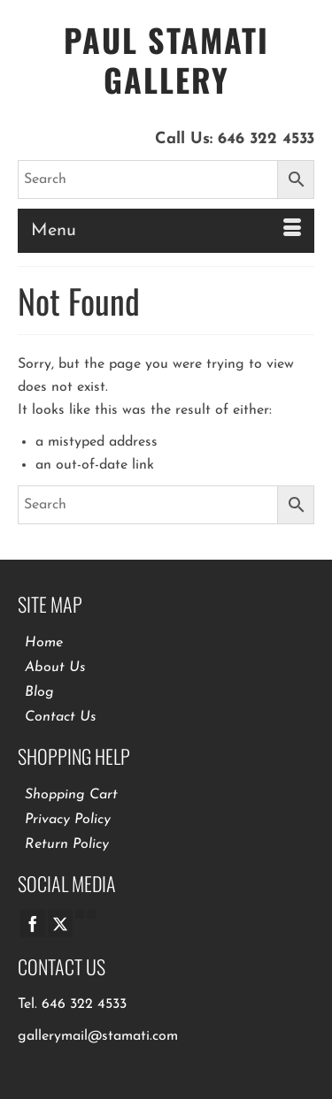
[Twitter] (60, 923)
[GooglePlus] (79, 914)
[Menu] (166, 231)
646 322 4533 (266, 139)
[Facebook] (32, 923)
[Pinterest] (91, 914)
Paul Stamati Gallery (166, 59)
